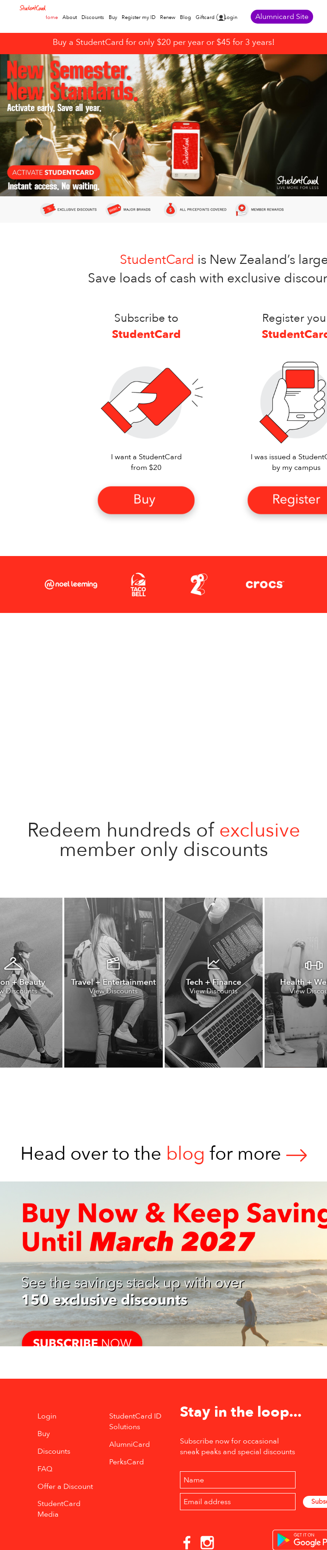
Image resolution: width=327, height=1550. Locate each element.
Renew (167, 17)
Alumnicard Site (281, 17)
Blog (185, 17)
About (69, 17)
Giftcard (205, 17)
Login (230, 17)
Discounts (92, 17)
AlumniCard (129, 1444)
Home (50, 17)
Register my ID (138, 17)
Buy (113, 17)
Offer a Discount (65, 1486)
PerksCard (126, 1462)
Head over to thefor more (163, 1154)
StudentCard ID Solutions (135, 1421)
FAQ (44, 1469)
